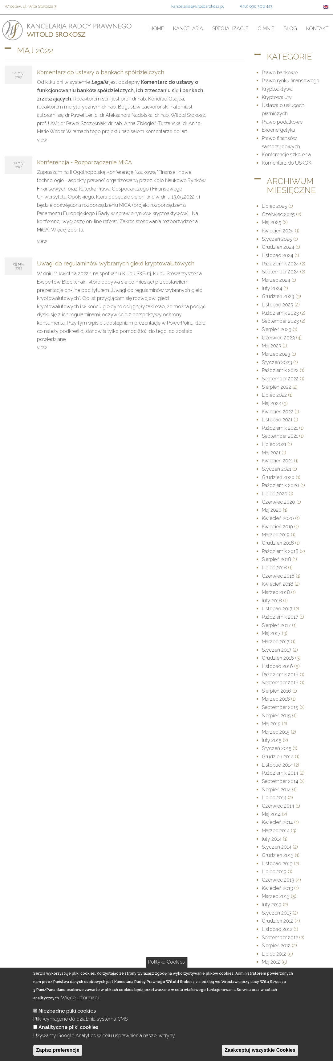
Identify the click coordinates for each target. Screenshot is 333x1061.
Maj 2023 (271, 346)
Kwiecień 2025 (278, 231)
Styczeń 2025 (277, 239)
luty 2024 (272, 288)
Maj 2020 (272, 510)
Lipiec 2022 (274, 395)
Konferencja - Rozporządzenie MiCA (84, 162)
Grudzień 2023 (278, 296)
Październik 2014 (280, 773)
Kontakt (317, 28)
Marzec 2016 (276, 699)
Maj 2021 (271, 453)
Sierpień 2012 (276, 945)
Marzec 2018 (276, 592)
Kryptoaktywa (277, 89)
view (42, 140)
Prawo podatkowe (282, 122)
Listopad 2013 (277, 863)
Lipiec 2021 (274, 444)
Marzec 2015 (276, 732)
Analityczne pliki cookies (68, 1027)
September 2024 (280, 272)
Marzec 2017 (276, 642)
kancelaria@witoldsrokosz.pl (197, 6)
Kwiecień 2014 (277, 822)
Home (157, 28)
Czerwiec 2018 (278, 576)
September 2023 (280, 321)
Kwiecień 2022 (277, 412)
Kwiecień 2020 (278, 518)
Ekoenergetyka (278, 130)
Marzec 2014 (276, 831)
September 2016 (280, 683)
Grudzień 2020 (278, 477)
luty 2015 (272, 740)
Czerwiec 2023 (278, 338)
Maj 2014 (271, 814)
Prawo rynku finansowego (290, 81)
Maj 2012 (271, 962)
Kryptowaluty (277, 97)
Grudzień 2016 (278, 658)
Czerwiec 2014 (278, 806)
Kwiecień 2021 (277, 461)
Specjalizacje (230, 28)
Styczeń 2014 (276, 847)
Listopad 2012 (277, 929)
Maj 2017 (271, 633)
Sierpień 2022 (276, 387)
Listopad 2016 (277, 666)
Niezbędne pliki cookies (67, 1011)
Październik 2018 (280, 551)
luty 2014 (272, 839)
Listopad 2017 (277, 609)
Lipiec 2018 (274, 568)
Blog (290, 28)
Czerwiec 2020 (278, 502)
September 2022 (280, 379)
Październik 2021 (280, 428)
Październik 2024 (280, 264)
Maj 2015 (271, 724)
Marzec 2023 (276, 354)
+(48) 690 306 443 (256, 6)
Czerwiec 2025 (278, 214)
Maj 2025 (271, 222)
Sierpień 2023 (276, 329)
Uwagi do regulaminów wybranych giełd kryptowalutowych (115, 263)
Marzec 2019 (276, 535)
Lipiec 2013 (274, 872)
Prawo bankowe (280, 73)
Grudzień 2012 (277, 921)
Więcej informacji (80, 998)
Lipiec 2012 (274, 954)
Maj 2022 (271, 403)
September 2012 (280, 937)
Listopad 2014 (277, 765)
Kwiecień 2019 (277, 527)
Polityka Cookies (166, 962)
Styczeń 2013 (276, 913)
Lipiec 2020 (274, 494)
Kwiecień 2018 (277, 584)
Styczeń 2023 (277, 362)
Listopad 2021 (277, 420)
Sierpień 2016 (276, 691)
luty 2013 (272, 904)
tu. (81, 230)
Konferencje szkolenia (286, 155)
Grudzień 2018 (278, 543)
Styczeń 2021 (276, 469)
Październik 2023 (280, 313)
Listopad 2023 (277, 305)
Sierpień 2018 (276, 559)
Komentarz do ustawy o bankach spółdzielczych (100, 72)
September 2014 (280, 781)
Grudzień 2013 (278, 855)
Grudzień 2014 (278, 757)
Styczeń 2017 (276, 650)
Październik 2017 (280, 617)
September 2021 (280, 436)
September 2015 (280, 707)
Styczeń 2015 (276, 748)
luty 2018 (272, 601)
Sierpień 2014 (276, 790)
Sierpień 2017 (276, 625)
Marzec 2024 (276, 280)
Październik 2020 (280, 485)
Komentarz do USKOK (286, 163)
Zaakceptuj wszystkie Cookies (260, 1050)
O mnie (266, 28)
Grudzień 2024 (278, 247)
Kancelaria (188, 28)
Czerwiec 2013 (278, 880)
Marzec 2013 (276, 896)
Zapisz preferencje (57, 1050)
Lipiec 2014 (274, 798)
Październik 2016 (280, 675)
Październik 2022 (280, 370)
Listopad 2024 (277, 255)
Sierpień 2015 (276, 716)
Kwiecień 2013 (277, 888)
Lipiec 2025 (274, 206)
